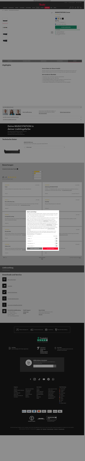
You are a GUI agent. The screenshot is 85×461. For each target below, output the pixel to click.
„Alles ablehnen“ (46, 220)
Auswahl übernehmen (34, 248)
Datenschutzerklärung (31, 233)
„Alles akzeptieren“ (49, 224)
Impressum (39, 233)
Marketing (29, 240)
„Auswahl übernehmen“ (51, 228)
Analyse (29, 238)
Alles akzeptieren (50, 248)
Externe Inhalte (30, 245)
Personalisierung (30, 243)
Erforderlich (30, 235)
